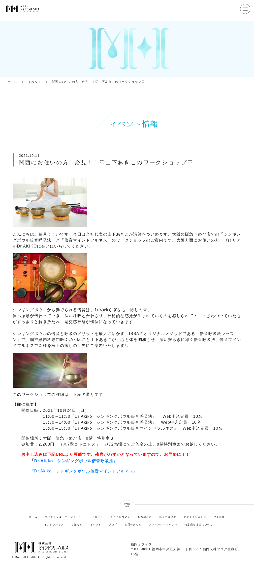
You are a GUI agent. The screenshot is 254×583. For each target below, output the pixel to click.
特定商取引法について (199, 524)
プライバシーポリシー (163, 524)
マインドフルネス (52, 524)
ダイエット (96, 517)
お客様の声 (145, 517)
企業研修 (219, 517)
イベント (95, 524)
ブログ (113, 524)
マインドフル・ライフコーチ (63, 517)
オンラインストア (195, 517)
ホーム (33, 517)
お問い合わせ (133, 524)
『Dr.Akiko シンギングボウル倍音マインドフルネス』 (84, 471)
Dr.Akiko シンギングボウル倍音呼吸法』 (76, 461)
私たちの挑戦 (167, 517)
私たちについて (120, 517)
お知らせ (76, 524)
